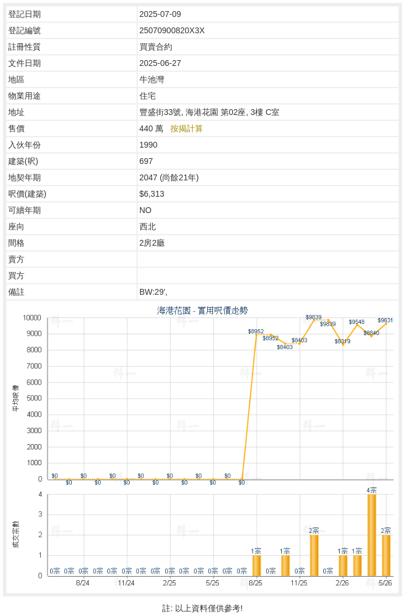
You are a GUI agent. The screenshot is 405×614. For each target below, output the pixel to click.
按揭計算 (186, 128)
